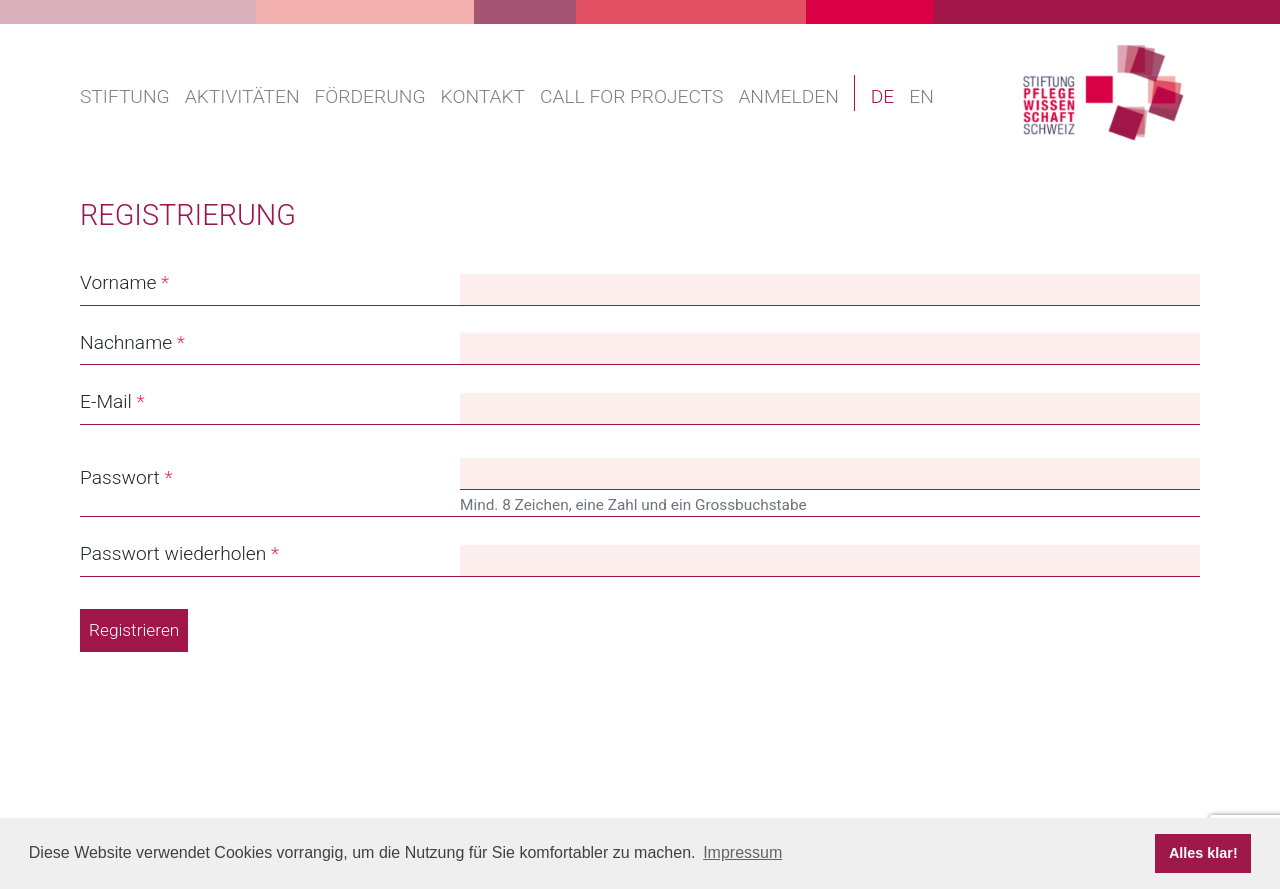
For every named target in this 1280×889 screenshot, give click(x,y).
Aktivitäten (242, 96)
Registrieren (134, 630)
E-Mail (106, 401)
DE (883, 96)
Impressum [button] (742, 852)
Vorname (118, 282)
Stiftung (125, 96)
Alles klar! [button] (1203, 853)
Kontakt (483, 96)
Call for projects (631, 96)
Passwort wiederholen (173, 553)
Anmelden (788, 96)
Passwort (120, 477)
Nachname (126, 342)
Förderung (370, 96)
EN (921, 96)
